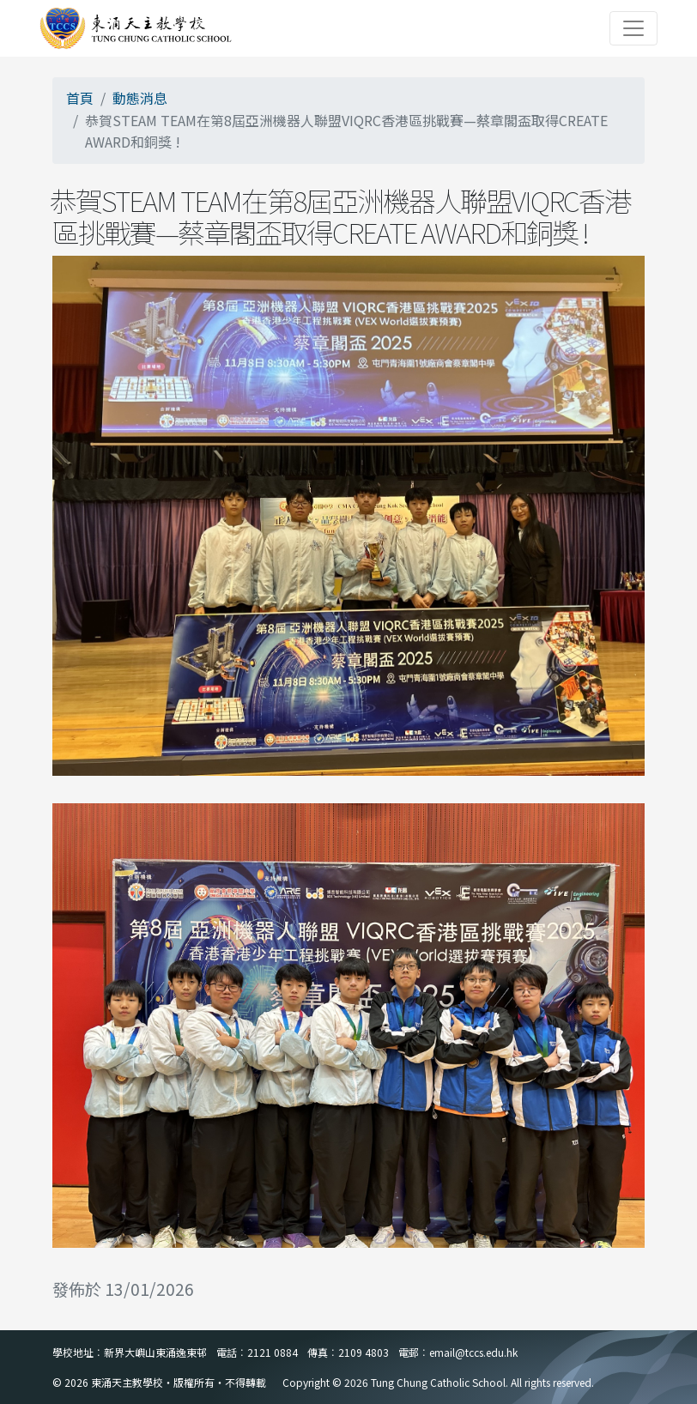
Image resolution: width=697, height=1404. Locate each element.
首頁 (80, 98)
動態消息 (139, 98)
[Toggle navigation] (633, 28)
